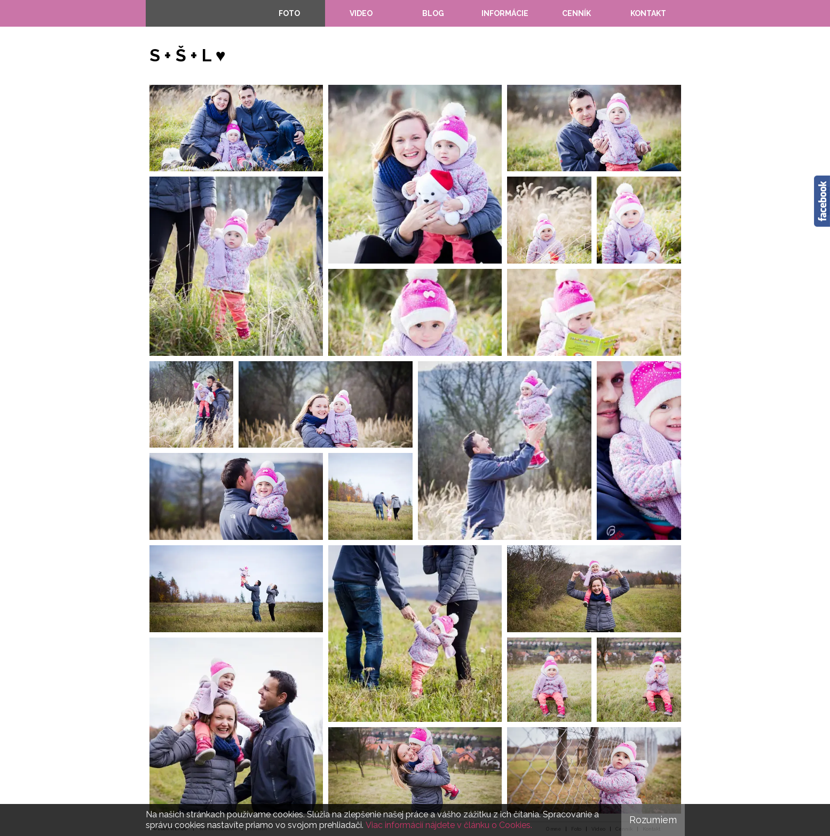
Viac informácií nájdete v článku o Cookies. (449, 825)
